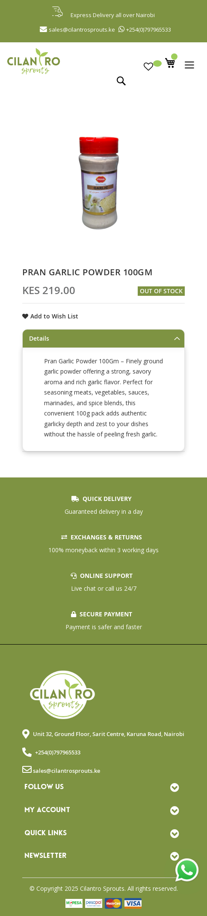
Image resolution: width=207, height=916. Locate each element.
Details (39, 338)
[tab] (103, 338)
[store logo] (103, 60)
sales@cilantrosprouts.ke (66, 771)
